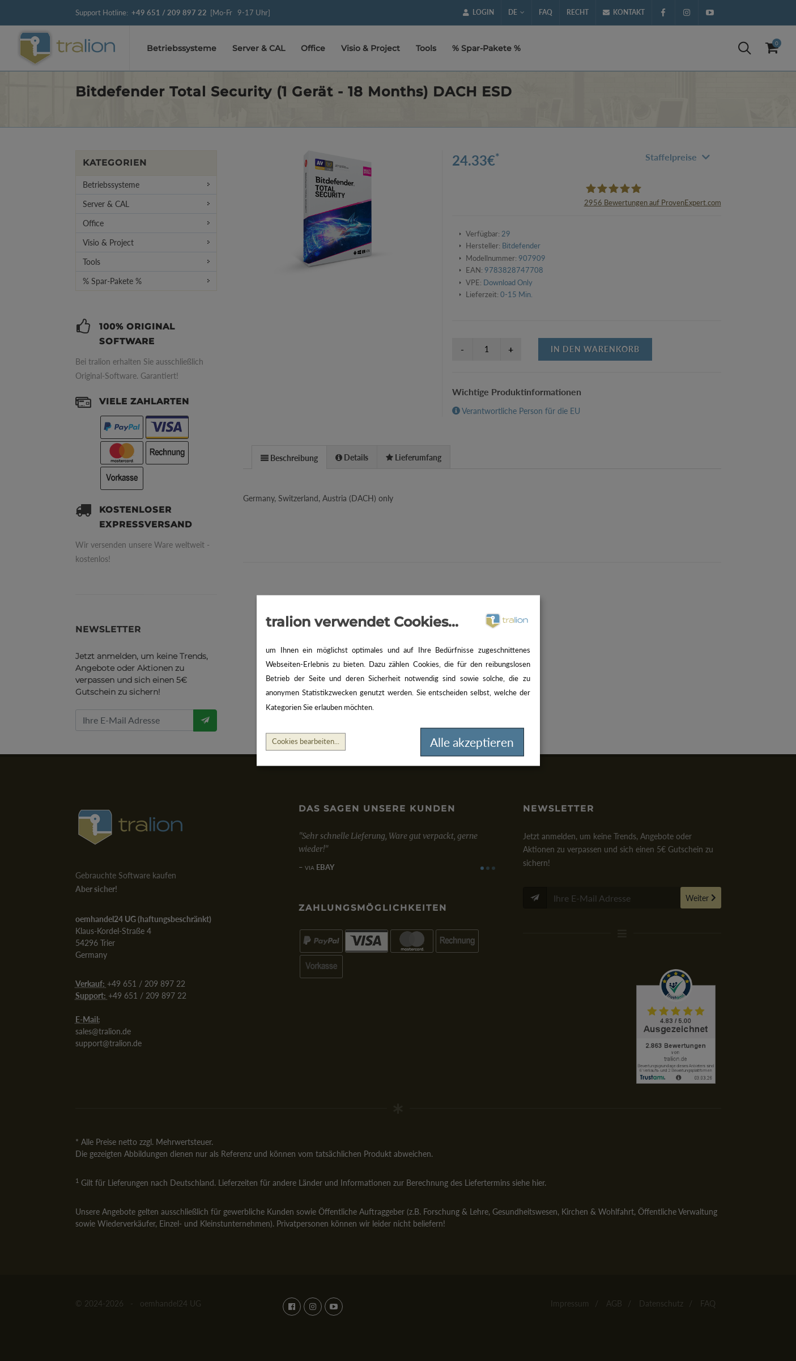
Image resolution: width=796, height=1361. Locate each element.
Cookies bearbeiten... (305, 741)
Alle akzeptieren (472, 742)
